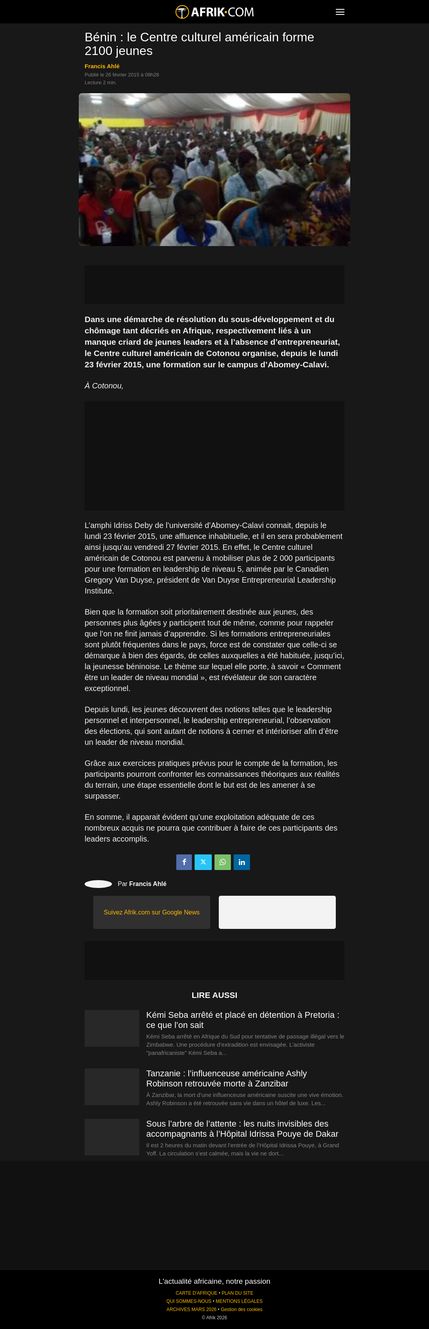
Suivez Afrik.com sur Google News (151, 912)
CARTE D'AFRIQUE (196, 1293)
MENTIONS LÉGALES (239, 1301)
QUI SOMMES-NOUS (189, 1301)
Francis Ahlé (102, 66)
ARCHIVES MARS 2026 (191, 1309)
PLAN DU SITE (237, 1293)
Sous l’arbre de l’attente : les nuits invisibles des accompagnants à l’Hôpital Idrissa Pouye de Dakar (242, 1129)
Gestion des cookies (241, 1309)
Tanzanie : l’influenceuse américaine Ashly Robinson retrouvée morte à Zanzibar (226, 1078)
